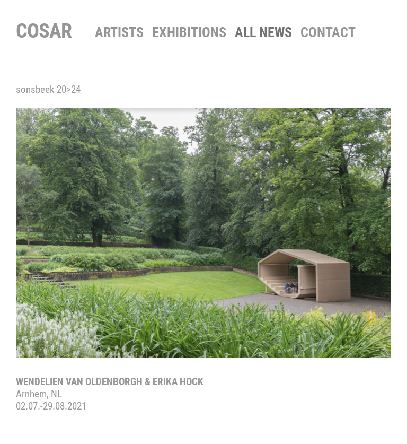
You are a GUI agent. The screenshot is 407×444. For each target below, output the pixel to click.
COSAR (44, 31)
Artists (119, 32)
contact (328, 32)
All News (263, 32)
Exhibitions (189, 32)
